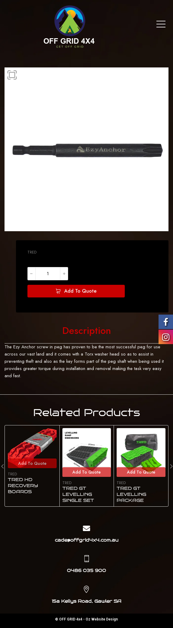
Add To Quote (80, 291)
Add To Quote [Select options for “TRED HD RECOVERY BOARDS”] (32, 463)
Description (86, 331)
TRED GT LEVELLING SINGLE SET (78, 494)
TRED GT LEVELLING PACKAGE (131, 494)
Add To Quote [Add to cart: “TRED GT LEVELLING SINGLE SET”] (86, 472)
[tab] (86, 331)
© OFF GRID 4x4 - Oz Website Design (86, 619)
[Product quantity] (47, 273)
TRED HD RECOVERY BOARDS (23, 485)
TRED (31, 252)
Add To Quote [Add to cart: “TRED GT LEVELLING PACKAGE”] (141, 472)
